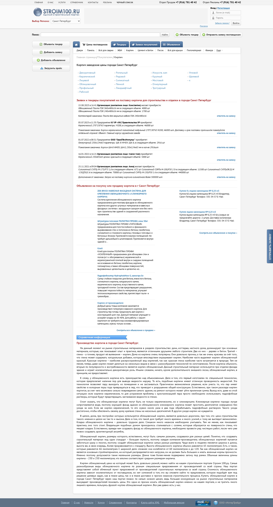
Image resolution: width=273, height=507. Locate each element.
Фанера (209, 50)
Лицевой (84, 80)
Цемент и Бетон (145, 50)
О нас (77, 502)
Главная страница (86, 57)
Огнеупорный (160, 84)
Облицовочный (87, 84)
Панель (90, 50)
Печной (120, 84)
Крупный (157, 76)
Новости (88, 502)
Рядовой (120, 76)
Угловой (193, 72)
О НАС (50, 2)
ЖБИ (120, 50)
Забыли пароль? (222, 23)
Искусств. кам (160, 72)
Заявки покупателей (146, 44)
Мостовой (158, 80)
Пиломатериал (194, 50)
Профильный (86, 88)
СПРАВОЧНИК (76, 2)
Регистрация (223, 8)
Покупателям (105, 57)
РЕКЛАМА (107, 2)
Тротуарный (159, 88)
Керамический (87, 76)
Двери (80, 50)
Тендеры (121, 44)
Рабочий (84, 91)
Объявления (173, 44)
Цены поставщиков (96, 44)
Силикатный (122, 80)
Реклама (204, 26)
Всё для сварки (106, 50)
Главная (38, 2)
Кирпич (130, 50)
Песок (160, 50)
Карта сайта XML (150, 502)
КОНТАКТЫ (93, 2)
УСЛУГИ (61, 2)
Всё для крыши (175, 50)
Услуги (101, 502)
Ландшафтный (124, 88)
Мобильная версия (174, 502)
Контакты (131, 502)
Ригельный (122, 72)
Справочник (115, 502)
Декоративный (87, 72)
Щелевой (194, 76)
